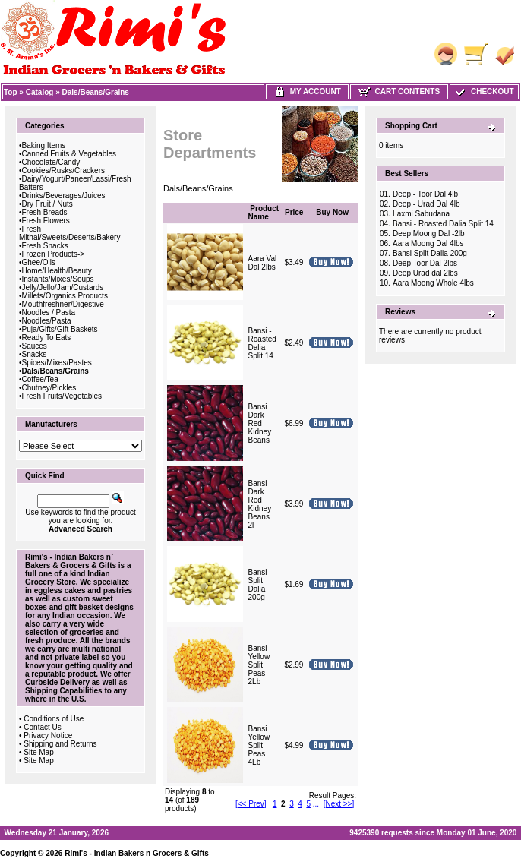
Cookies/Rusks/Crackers (63, 170)
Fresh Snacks (45, 246)
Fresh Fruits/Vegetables (62, 396)
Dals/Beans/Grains (95, 92)
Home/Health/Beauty (57, 271)
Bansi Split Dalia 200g (257, 584)
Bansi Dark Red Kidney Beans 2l (260, 504)
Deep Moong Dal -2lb (429, 233)
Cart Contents (399, 91)
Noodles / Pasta (49, 312)
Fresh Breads (45, 212)
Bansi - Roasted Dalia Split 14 (262, 343)
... (316, 804)
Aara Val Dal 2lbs (262, 262)
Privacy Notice (48, 735)
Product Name (263, 212)
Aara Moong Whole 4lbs (433, 283)
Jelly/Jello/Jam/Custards (63, 287)
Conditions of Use (54, 719)
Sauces (34, 346)
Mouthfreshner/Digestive (63, 304)
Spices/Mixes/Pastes (57, 362)
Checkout (483, 91)
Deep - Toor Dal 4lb (425, 194)
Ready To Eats (46, 337)
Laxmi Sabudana (421, 214)
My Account (307, 91)
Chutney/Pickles (49, 388)
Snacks (34, 354)
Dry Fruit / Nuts (47, 204)
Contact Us (42, 727)
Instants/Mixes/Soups (58, 279)
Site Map (38, 752)
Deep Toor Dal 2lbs (425, 263)
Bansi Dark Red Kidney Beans (260, 423)
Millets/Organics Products (65, 296)
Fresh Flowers (46, 220)
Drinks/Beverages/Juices (64, 195)
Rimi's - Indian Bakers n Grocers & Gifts (137, 853)
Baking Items (44, 145)
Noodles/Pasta (46, 321)
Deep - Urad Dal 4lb (426, 204)
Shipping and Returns (60, 744)
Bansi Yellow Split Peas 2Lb (259, 665)
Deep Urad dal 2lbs (425, 273)
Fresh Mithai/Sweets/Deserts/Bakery (69, 233)
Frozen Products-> (53, 254)
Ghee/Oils (38, 262)
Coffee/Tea (40, 379)
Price (294, 212)
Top (10, 92)
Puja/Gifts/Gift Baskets (60, 329)
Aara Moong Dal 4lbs (428, 243)
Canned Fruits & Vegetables (69, 154)
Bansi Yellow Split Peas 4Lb (259, 745)
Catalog (40, 92)
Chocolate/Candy (51, 162)
